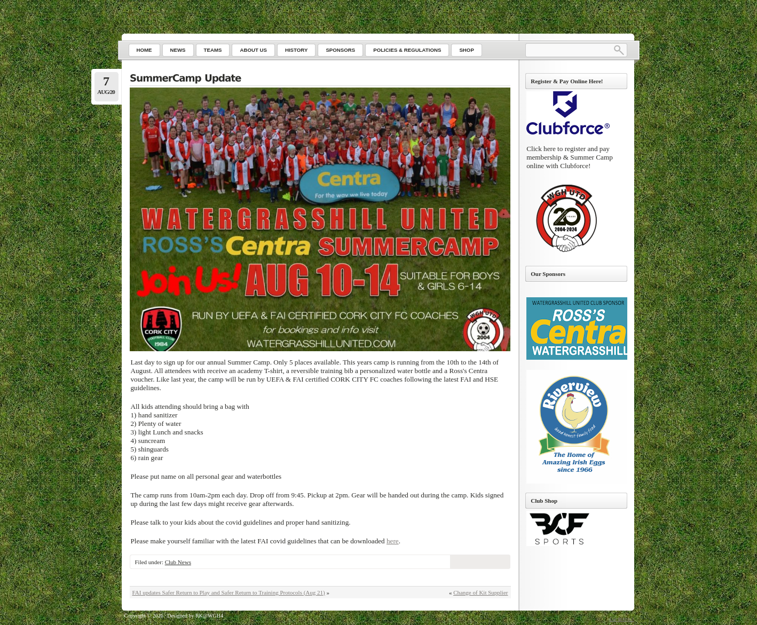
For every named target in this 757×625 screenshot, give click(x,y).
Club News (178, 562)
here (393, 541)
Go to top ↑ (622, 619)
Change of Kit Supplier (480, 592)
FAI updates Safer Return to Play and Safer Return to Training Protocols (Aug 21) (228, 592)
